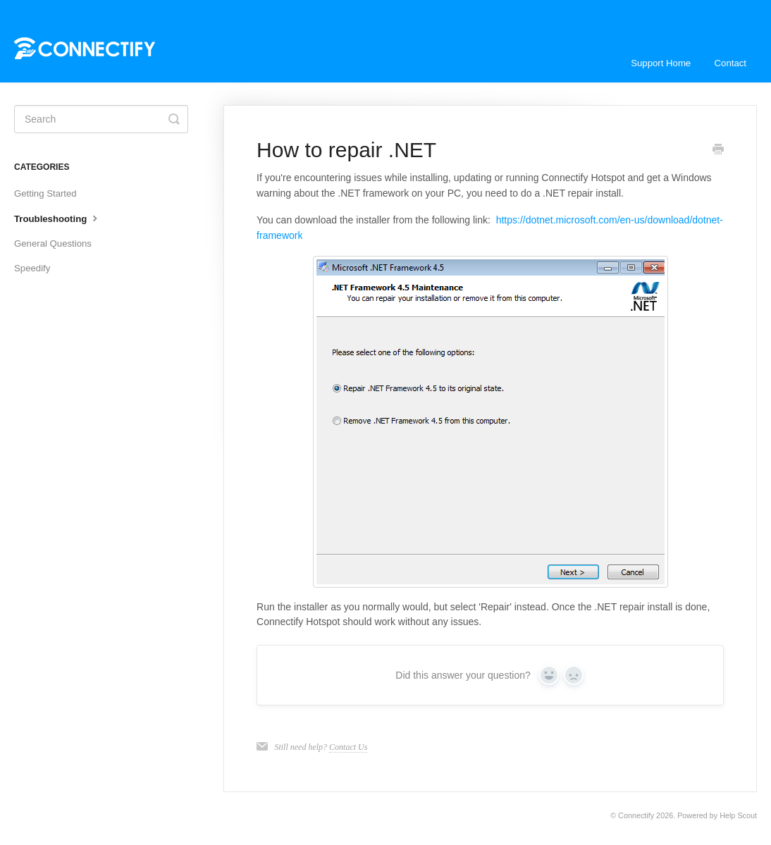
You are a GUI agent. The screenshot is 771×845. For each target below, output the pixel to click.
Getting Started (45, 193)
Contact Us (348, 747)
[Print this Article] (718, 151)
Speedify (32, 268)
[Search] (101, 119)
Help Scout (738, 815)
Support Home (661, 63)
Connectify (636, 815)
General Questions (53, 243)
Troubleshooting (57, 217)
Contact (730, 63)
